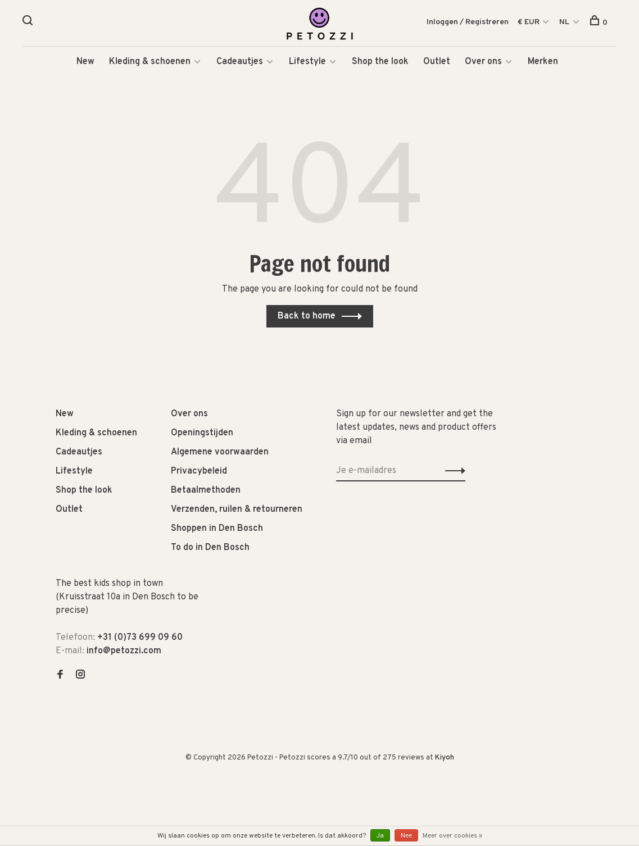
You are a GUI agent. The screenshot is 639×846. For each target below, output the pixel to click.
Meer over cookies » (452, 835)
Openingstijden (202, 433)
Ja (380, 835)
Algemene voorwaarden (220, 452)
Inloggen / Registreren (468, 22)
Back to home (307, 316)
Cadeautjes (239, 61)
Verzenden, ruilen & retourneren (236, 509)
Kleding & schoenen (150, 61)
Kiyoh (444, 757)
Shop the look (380, 61)
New (85, 61)
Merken (543, 61)
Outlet (436, 61)
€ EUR (529, 22)
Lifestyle (307, 61)
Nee (406, 835)
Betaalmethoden (206, 490)
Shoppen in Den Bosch (217, 528)
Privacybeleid (199, 471)
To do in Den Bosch (210, 547)
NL (564, 22)
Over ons (483, 61)
